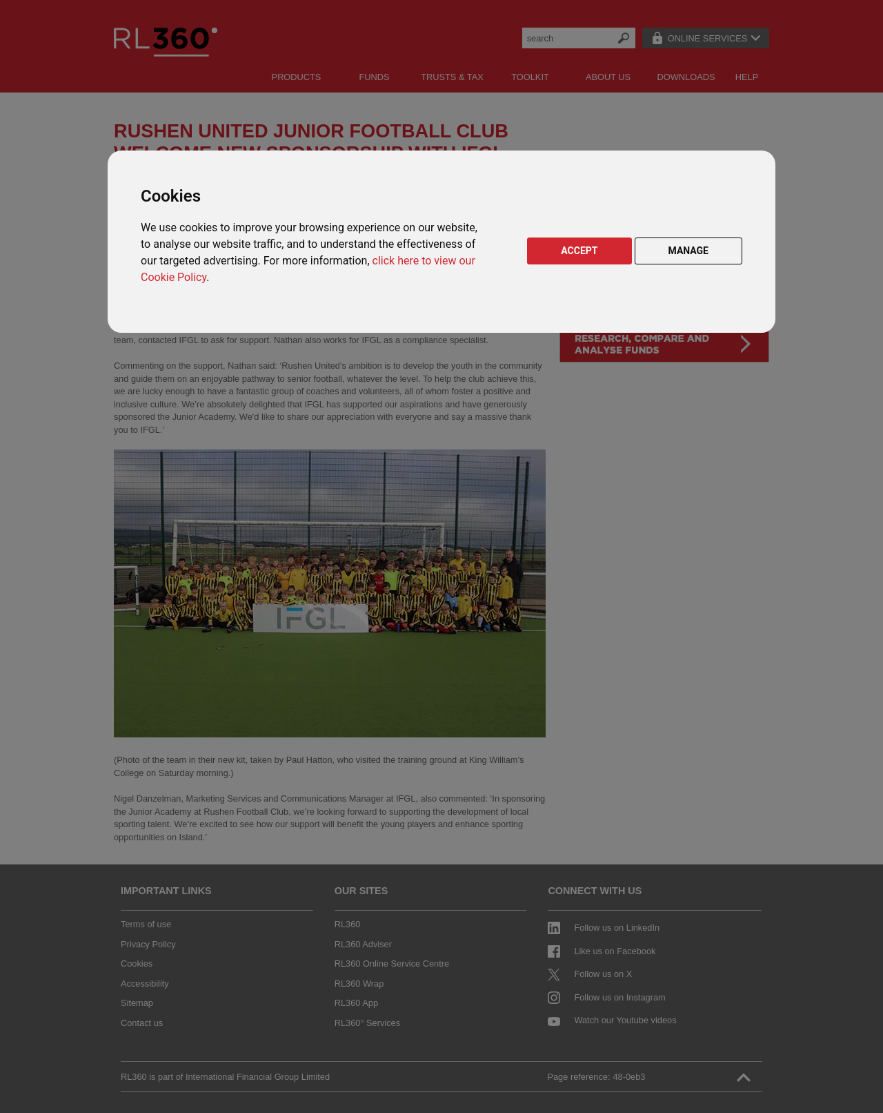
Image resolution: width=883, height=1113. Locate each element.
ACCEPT (579, 250)
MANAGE (688, 250)
